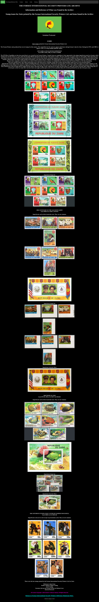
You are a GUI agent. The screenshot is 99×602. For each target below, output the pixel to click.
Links (31, 2)
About (26, 2)
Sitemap (36, 2)
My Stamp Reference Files (12, 2)
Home (3, 2)
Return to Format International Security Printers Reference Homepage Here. (49, 595)
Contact (21, 2)
